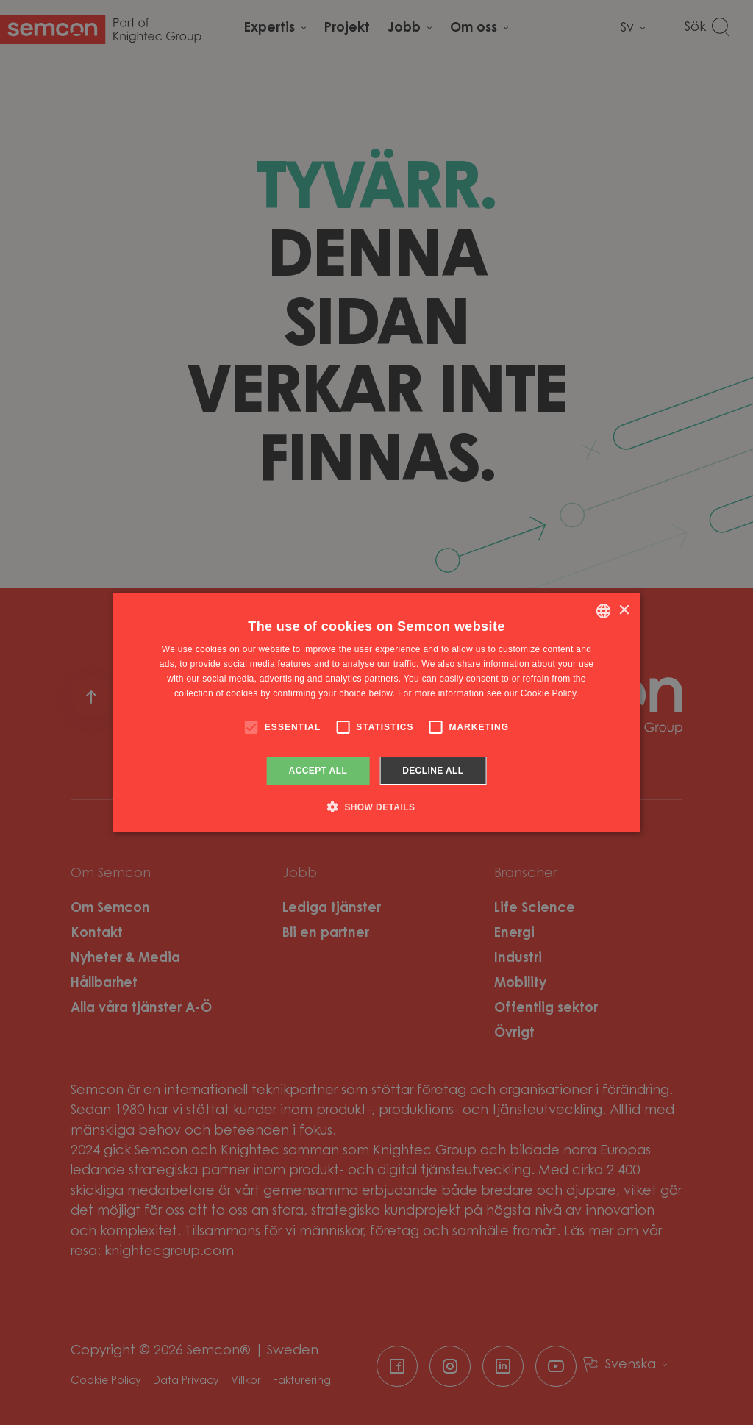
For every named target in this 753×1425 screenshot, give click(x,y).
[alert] (376, 712)
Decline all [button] (432, 770)
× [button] (623, 610)
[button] (376, 806)
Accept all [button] (318, 770)
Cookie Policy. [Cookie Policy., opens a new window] (550, 693)
